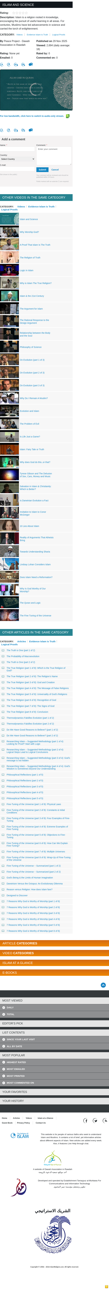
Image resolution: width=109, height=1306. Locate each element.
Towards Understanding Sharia (35, 551)
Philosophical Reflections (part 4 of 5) (22, 792)
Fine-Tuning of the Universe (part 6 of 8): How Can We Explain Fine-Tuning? (35, 844)
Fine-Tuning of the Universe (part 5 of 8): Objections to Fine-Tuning (34, 836)
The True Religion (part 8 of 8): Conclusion (25, 712)
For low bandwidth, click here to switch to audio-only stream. (35, 116)
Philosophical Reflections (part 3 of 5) (22, 786)
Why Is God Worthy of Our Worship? (33, 590)
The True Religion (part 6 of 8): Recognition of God (29, 700)
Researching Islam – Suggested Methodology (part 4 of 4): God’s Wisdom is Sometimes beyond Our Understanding (36, 767)
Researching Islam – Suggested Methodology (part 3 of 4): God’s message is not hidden (36, 759)
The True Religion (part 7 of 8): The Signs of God (28, 706)
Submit (42, 169)
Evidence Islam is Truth (37, 34)
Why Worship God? (29, 232)
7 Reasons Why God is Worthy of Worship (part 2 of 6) (31, 907)
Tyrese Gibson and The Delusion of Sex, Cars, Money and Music (36, 475)
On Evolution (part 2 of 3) (32, 372)
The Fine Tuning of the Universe (35, 615)
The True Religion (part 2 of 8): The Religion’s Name (30, 676)
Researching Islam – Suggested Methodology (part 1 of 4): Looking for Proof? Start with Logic (33, 742)
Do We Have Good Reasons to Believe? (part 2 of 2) (30, 735)
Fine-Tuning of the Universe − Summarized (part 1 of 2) (31, 866)
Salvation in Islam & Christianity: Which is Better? (35, 487)
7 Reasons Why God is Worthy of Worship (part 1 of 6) (31, 901)
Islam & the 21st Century (32, 296)
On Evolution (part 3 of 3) (32, 385)
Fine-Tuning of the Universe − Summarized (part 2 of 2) (31, 872)
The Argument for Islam (31, 308)
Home (4, 1118)
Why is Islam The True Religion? (36, 283)
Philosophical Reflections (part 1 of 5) (22, 774)
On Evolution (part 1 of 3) (32, 360)
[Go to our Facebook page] (85, 1120)
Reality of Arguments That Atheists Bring (37, 539)
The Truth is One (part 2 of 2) (18, 662)
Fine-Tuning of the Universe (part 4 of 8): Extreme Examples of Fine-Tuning (35, 827)
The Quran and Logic (30, 603)
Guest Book (7, 1123)
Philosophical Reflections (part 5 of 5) (22, 798)
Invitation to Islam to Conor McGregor (33, 513)
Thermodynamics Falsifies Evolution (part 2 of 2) (28, 723)
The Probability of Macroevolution (20, 656)
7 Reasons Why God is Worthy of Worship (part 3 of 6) (31, 913)
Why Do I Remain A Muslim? (34, 398)
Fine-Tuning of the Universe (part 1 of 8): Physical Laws (31, 804)
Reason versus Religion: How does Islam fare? (27, 889)
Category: (7, 34)
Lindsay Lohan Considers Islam (35, 564)
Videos (19, 34)
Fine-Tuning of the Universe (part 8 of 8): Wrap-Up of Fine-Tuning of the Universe (36, 858)
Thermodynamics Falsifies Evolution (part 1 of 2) (28, 718)
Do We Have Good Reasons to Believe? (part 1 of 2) (30, 729)
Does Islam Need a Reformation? (36, 577)
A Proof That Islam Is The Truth (35, 245)
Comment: (41, 145)
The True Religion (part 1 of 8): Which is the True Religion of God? (33, 669)
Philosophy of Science (31, 347)
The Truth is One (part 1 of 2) (18, 650)
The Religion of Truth (30, 257)
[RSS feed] (105, 1120)
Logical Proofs (58, 34)
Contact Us (41, 1123)
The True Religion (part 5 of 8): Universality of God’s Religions (34, 694)
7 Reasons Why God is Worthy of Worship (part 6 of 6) (31, 931)
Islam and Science (29, 219)
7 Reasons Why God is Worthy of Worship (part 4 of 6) (31, 919)
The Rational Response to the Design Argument (34, 321)
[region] (36, 89)
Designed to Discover (15, 895)
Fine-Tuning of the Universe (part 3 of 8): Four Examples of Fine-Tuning (36, 819)
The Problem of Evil (29, 424)
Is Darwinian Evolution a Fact (34, 500)
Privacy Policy (23, 1123)
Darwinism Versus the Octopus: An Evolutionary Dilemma (32, 883)
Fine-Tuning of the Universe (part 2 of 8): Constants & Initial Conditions (33, 811)
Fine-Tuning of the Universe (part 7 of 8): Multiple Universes (33, 851)
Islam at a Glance (45, 1118)
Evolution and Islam (29, 411)
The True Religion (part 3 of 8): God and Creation (28, 682)
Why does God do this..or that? (35, 462)
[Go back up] (103, 985)
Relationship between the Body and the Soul (35, 334)
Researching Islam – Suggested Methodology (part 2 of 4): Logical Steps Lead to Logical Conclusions (33, 750)
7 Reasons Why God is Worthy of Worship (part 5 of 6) (31, 925)
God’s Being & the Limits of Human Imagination (27, 877)
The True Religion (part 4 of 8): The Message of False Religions (35, 688)
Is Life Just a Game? (30, 436)
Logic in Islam (26, 270)
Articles (21, 641)
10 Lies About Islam (29, 526)
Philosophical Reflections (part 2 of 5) (22, 780)
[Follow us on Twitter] (95, 1120)
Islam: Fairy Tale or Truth (32, 449)
